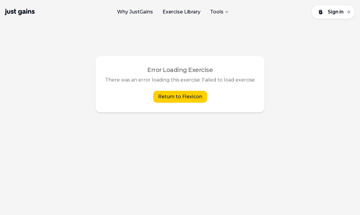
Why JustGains (135, 12)
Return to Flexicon (180, 96)
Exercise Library (181, 12)
